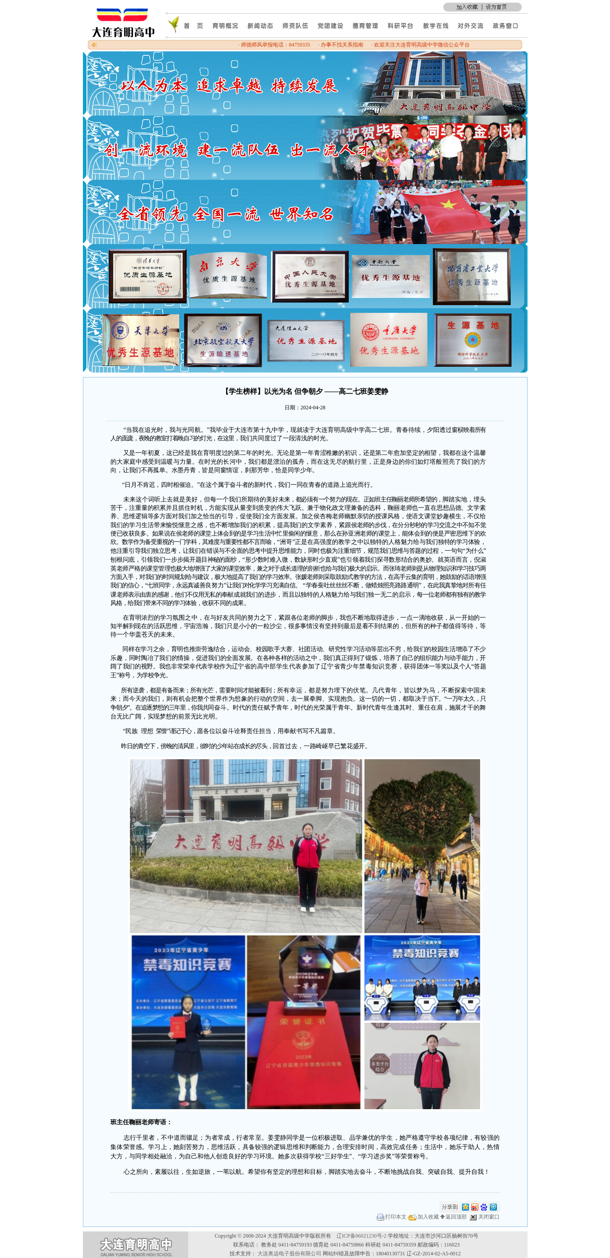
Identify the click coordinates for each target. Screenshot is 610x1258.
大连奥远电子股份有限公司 (289, 1253)
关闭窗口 (484, 1217)
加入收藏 (423, 1217)
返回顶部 (453, 1217)
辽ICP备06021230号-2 (361, 1236)
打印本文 (392, 1217)
